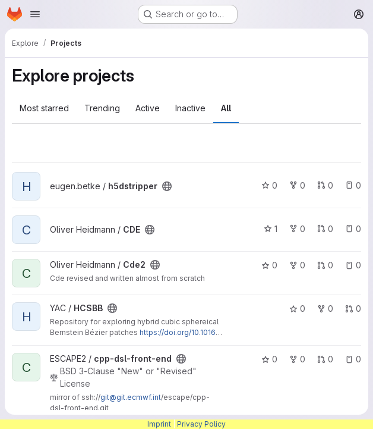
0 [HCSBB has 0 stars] (297, 308)
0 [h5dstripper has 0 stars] (269, 185)
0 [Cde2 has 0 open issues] (353, 265)
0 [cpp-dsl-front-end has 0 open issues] (353, 359)
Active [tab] (147, 108)
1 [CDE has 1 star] (270, 229)
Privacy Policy (201, 423)
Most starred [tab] (44, 108)
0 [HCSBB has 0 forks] (325, 308)
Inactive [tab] (190, 108)
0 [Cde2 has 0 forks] (297, 265)
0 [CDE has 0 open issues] (353, 229)
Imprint (159, 423)
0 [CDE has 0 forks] (297, 229)
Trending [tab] (102, 108)
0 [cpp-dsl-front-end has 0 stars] (269, 359)
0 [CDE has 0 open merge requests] (325, 229)
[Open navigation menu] (35, 14)
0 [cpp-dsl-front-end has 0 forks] (297, 359)
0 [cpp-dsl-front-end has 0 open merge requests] (325, 359)
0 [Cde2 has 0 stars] (269, 265)
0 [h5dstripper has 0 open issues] (353, 185)
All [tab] (226, 108)
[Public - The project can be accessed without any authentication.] (167, 186)
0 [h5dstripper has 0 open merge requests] (325, 185)
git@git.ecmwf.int (130, 397)
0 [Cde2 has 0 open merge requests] (325, 265)
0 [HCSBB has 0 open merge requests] (353, 308)
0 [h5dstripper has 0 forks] (297, 185)
